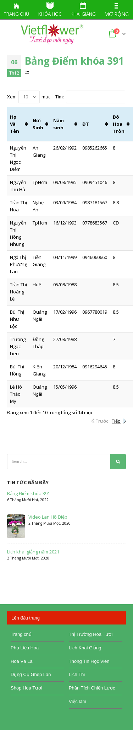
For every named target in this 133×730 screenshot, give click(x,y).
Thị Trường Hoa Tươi (90, 634)
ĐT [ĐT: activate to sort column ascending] (85, 124)
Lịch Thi (77, 674)
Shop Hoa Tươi (26, 688)
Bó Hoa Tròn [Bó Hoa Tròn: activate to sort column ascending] (118, 124)
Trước (102, 421)
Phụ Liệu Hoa (25, 647)
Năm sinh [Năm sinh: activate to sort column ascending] (58, 124)
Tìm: (90, 97)
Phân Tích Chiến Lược (92, 688)
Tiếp (116, 421)
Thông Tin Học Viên (89, 661)
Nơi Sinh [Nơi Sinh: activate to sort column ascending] (38, 124)
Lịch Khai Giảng (85, 647)
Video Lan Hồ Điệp (47, 517)
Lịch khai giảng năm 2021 (33, 552)
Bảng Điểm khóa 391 (28, 493)
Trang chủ (21, 634)
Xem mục (28, 97)
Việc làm (77, 701)
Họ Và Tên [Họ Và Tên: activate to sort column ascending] (14, 124)
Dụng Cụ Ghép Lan (31, 674)
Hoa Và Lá (21, 661)
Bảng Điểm (35, 79)
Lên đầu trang (25, 618)
